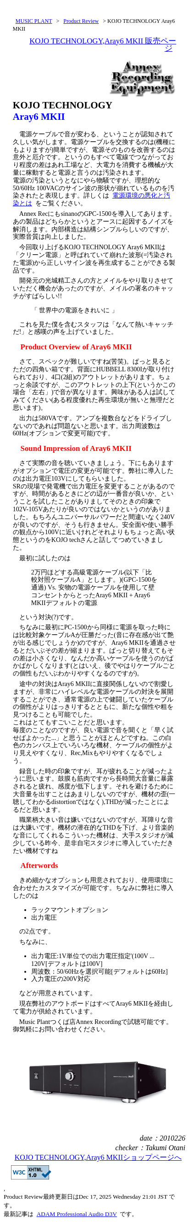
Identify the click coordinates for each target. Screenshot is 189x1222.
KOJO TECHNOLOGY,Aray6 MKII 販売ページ (102, 45)
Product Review (81, 21)
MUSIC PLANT (34, 21)
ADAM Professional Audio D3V (77, 1214)
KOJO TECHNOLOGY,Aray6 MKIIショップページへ (98, 1157)
